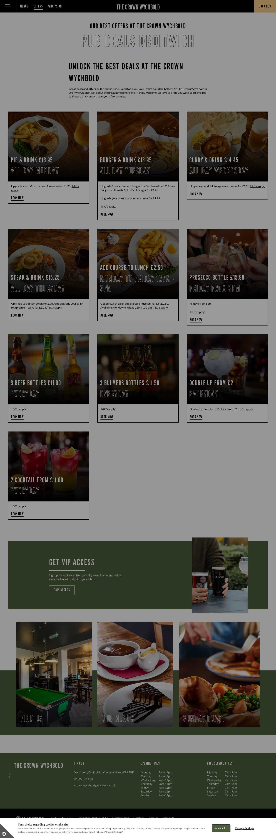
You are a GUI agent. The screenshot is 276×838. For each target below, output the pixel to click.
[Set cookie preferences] (7, 831)
